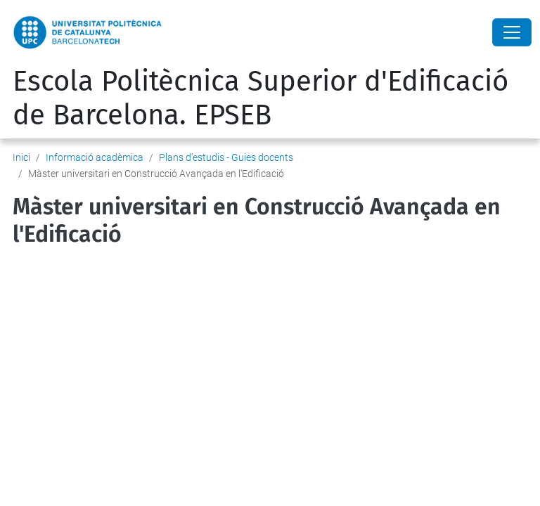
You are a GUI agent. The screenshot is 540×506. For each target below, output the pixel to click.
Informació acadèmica (94, 157)
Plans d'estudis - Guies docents (226, 157)
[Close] (512, 32)
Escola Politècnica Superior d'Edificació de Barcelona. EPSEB (260, 98)
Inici (21, 157)
